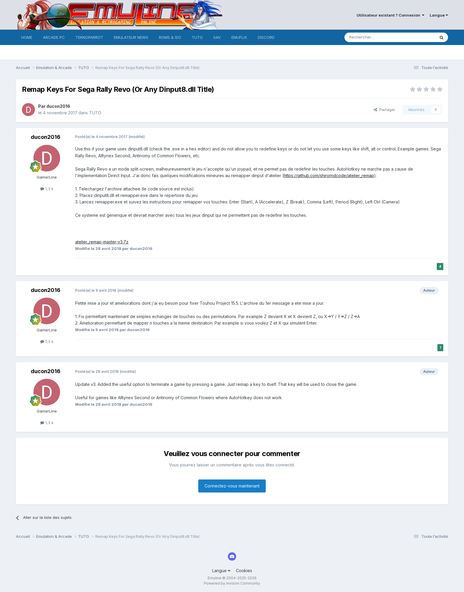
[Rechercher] (376, 37)
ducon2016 (58, 106)
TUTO (197, 37)
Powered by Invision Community (232, 583)
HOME (26, 37)
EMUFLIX (239, 37)
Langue (439, 15)
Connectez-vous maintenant (232, 485)
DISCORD (266, 37)
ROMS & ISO (170, 37)
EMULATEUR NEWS (131, 37)
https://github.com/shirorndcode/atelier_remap (329, 175)
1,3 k (47, 188)
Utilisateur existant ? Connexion (390, 15)
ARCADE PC (54, 37)
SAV (217, 37)
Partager (384, 109)
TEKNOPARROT (89, 37)
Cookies (244, 570)
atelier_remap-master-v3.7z (101, 241)
